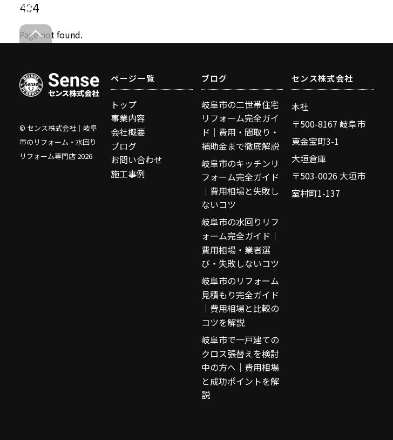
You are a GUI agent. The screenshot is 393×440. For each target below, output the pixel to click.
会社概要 (128, 131)
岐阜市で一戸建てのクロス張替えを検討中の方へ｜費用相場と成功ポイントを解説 (240, 367)
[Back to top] (35, 33)
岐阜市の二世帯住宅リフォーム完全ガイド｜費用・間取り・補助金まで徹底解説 (240, 125)
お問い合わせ (136, 159)
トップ (124, 104)
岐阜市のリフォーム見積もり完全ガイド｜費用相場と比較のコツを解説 (240, 301)
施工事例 (128, 173)
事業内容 (128, 117)
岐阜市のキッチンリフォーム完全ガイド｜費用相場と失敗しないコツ (240, 184)
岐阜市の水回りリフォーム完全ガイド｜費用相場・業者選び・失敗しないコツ (240, 242)
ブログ (124, 145)
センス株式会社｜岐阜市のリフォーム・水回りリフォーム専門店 (58, 142)
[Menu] (366, 15)
